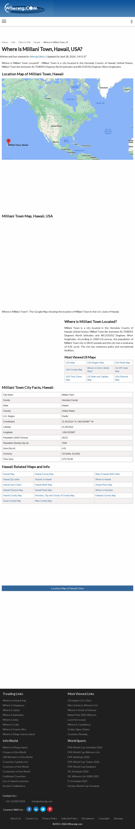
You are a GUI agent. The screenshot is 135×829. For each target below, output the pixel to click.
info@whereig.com (42, 801)
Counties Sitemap (78, 734)
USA (13, 42)
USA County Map (74, 369)
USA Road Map (122, 362)
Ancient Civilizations (14, 785)
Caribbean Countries (14, 776)
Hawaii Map (8, 474)
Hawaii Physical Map (13, 490)
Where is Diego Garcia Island (19, 734)
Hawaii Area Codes (12, 485)
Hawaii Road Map (43, 490)
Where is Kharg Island (15, 747)
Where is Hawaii (103, 479)
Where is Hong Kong (14, 700)
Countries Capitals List (15, 761)
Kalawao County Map (105, 495)
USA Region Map (95, 362)
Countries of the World (16, 766)
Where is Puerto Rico (14, 729)
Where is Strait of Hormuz (82, 710)
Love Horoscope (77, 719)
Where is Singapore (13, 705)
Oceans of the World (14, 752)
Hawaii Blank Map (43, 485)
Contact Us (31, 818)
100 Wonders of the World (17, 756)
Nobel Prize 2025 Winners (82, 714)
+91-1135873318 (15, 801)
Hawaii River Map (103, 485)
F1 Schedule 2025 (77, 781)
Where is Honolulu (104, 490)
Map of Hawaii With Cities (107, 474)
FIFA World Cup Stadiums (82, 766)
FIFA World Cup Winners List (84, 752)
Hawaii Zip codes (11, 479)
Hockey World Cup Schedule (83, 785)
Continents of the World (16, 771)
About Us (15, 818)
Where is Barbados (13, 714)
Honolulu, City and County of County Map (54, 495)
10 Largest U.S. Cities (79, 700)
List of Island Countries (16, 781)
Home (5, 42)
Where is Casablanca (79, 724)
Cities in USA (24, 42)
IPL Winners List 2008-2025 (83, 776)
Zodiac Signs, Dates (79, 729)
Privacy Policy (49, 818)
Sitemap (118, 818)
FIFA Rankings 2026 (79, 756)
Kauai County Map (12, 501)
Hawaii (37, 42)
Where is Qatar (11, 710)
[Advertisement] (67, 187)
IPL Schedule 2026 (78, 771)
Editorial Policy (69, 818)
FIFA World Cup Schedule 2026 (85, 747)
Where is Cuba (11, 724)
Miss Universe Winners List (83, 705)
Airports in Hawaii (43, 479)
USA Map (70, 362)
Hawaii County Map (44, 474)
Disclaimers (88, 818)
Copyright (104, 818)
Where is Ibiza (10, 719)
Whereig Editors (37, 56)
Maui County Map (43, 501)
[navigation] (4, 21)
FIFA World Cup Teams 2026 (83, 761)
